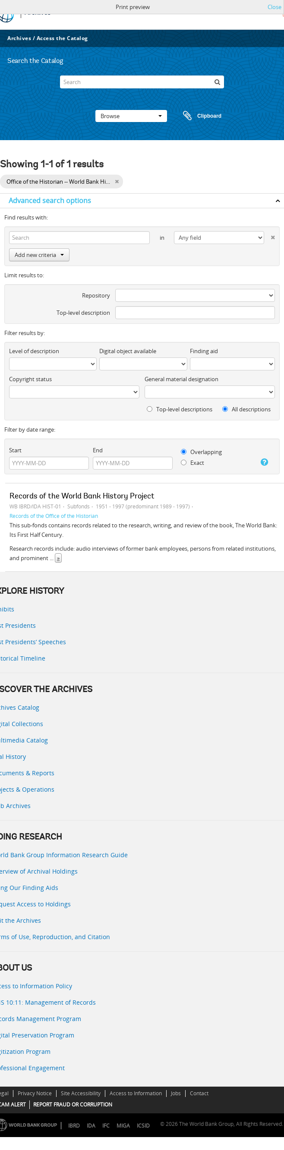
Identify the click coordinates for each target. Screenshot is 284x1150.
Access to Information (136, 1093)
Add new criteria (39, 255)
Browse (131, 116)
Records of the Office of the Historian (53, 515)
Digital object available (127, 351)
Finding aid (204, 351)
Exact (192, 463)
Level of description (34, 351)
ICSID (143, 1125)
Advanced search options (50, 200)
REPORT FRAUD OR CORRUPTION (72, 1104)
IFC (106, 1125)
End (98, 450)
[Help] (263, 462)
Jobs (176, 1093)
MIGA (123, 1125)
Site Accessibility (81, 1093)
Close (274, 7)
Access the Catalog (62, 38)
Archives (19, 38)
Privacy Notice (35, 1093)
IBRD (74, 1125)
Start (15, 450)
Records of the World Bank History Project (82, 497)
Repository (96, 295)
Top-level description (83, 312)
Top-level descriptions (179, 409)
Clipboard (198, 116)
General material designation (181, 379)
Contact (199, 1093)
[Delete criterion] (269, 235)
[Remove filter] (117, 181)
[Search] (142, 81)
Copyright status (30, 379)
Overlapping (201, 452)
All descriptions (246, 409)
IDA (91, 1125)
